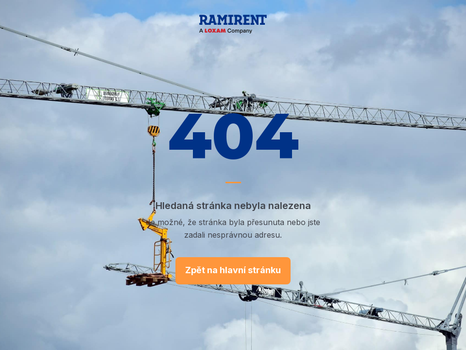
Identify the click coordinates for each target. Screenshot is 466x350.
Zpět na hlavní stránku (233, 270)
